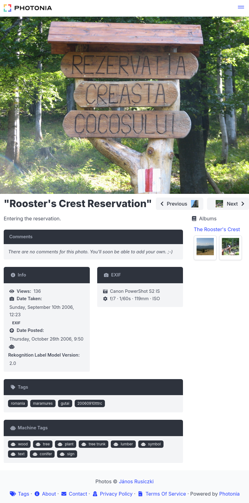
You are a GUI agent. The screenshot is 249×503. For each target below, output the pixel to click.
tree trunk (93, 444)
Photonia (229, 494)
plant (65, 444)
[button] (241, 8)
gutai (65, 403)
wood (19, 444)
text (17, 454)
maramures (43, 403)
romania (18, 403)
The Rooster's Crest (217, 229)
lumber (122, 444)
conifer (41, 454)
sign (66, 454)
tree (42, 444)
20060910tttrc (89, 403)
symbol (150, 444)
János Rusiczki (136, 481)
